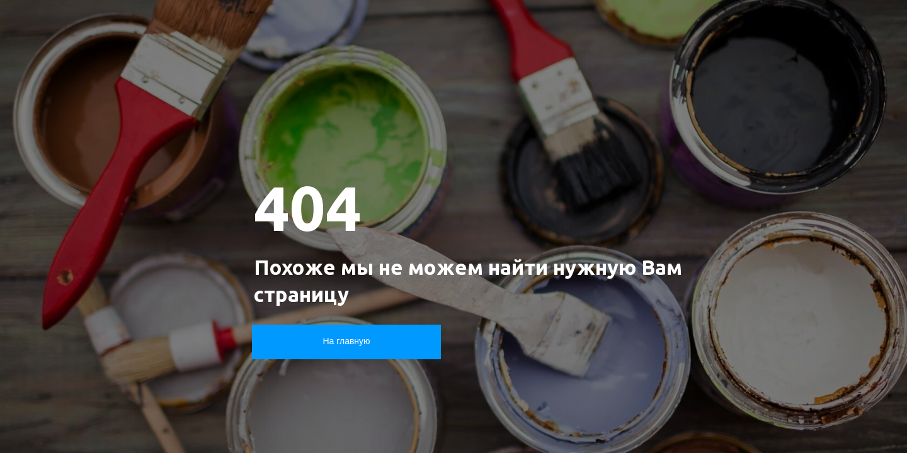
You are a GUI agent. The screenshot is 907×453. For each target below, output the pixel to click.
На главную (346, 341)
